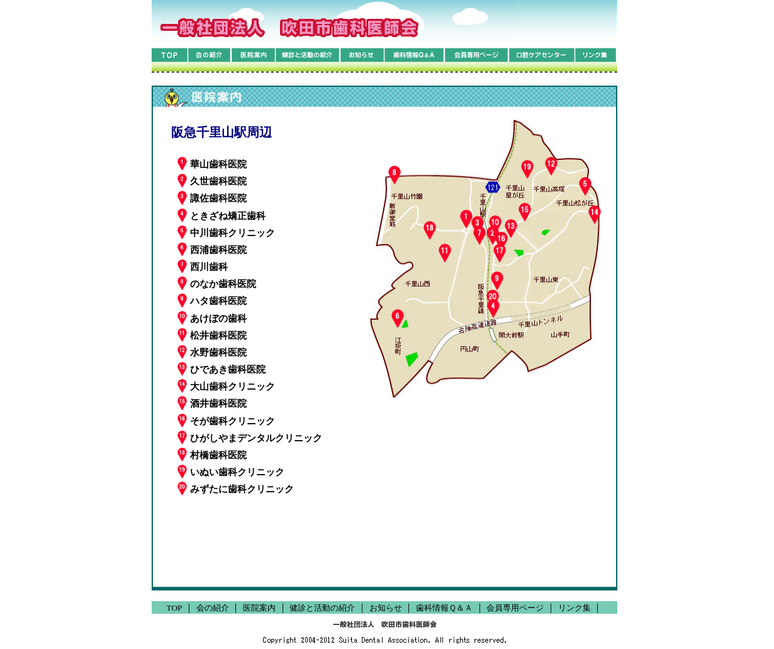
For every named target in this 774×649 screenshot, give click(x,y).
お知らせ (385, 607)
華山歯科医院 (212, 164)
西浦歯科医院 (212, 249)
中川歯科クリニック (226, 232)
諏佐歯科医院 (212, 198)
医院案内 (259, 607)
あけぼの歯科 (212, 318)
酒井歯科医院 (212, 403)
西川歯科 (202, 266)
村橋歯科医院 (212, 454)
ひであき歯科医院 (221, 369)
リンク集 (574, 607)
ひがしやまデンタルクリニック (249, 437)
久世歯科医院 (212, 181)
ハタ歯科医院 (212, 300)
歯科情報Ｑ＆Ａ (444, 607)
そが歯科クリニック (226, 420)
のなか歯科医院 (216, 283)
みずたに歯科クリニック (235, 488)
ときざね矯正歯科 (221, 215)
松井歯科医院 (212, 335)
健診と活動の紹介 (322, 607)
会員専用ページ (515, 607)
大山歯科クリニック (226, 386)
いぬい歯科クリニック (230, 471)
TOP (174, 607)
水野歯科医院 (212, 352)
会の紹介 (212, 607)
